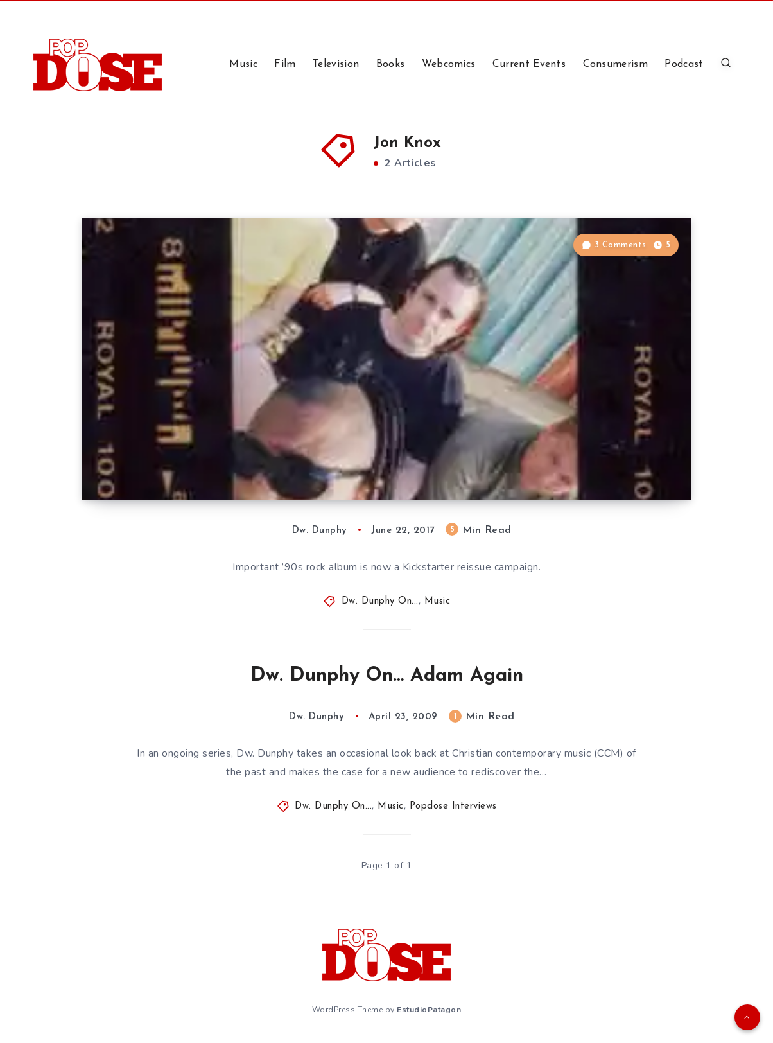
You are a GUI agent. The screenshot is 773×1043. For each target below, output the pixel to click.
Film (284, 64)
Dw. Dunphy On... (380, 601)
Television (336, 64)
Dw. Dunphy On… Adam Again (386, 676)
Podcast (683, 64)
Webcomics (449, 64)
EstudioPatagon (429, 1009)
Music (243, 64)
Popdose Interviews (453, 806)
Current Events (529, 64)
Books (390, 64)
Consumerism (615, 64)
